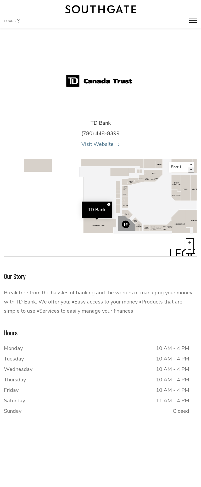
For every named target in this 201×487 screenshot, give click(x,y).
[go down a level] (191, 170)
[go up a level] (191, 164)
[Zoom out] (189, 249)
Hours (12, 21)
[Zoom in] (189, 242)
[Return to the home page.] (100, 9)
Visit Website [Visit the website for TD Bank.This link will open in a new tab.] (100, 144)
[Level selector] (178, 167)
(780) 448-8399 (100, 133)
